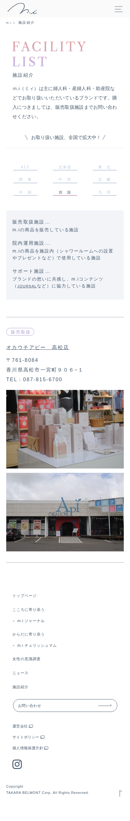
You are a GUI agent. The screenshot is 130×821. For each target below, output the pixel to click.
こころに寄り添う (32, 615)
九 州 (104, 197)
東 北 (104, 168)
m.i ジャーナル (36, 628)
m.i (9, 22)
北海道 (65, 168)
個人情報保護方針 (31, 760)
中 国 (25, 197)
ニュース (22, 682)
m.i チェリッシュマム (43, 654)
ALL (25, 168)
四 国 (65, 197)
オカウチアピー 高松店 (45, 353)
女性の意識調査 (30, 668)
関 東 (25, 182)
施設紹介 (22, 696)
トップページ (27, 601)
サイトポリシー (29, 749)
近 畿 (104, 182)
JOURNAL (29, 292)
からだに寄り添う (32, 642)
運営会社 (22, 738)
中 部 (65, 182)
